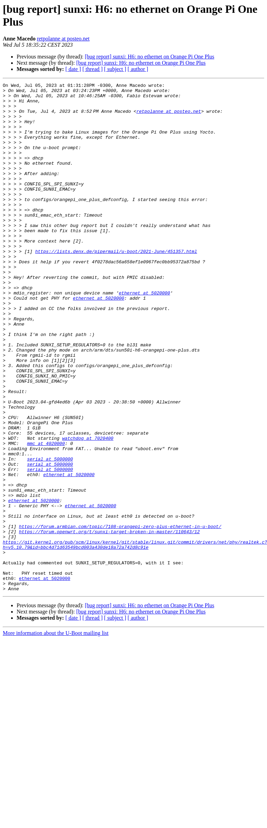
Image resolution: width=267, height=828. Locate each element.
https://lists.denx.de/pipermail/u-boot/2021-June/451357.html (116, 285)
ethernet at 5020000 (144, 335)
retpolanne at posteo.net (63, 39)
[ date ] (73, 69)
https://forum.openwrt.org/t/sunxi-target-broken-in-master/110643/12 (109, 622)
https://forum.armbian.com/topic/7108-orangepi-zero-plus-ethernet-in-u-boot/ (120, 615)
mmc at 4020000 (46, 516)
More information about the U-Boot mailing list (56, 735)
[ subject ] (115, 69)
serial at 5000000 (50, 534)
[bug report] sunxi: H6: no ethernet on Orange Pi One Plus (149, 57)
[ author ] (138, 69)
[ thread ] (92, 69)
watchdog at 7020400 (87, 510)
